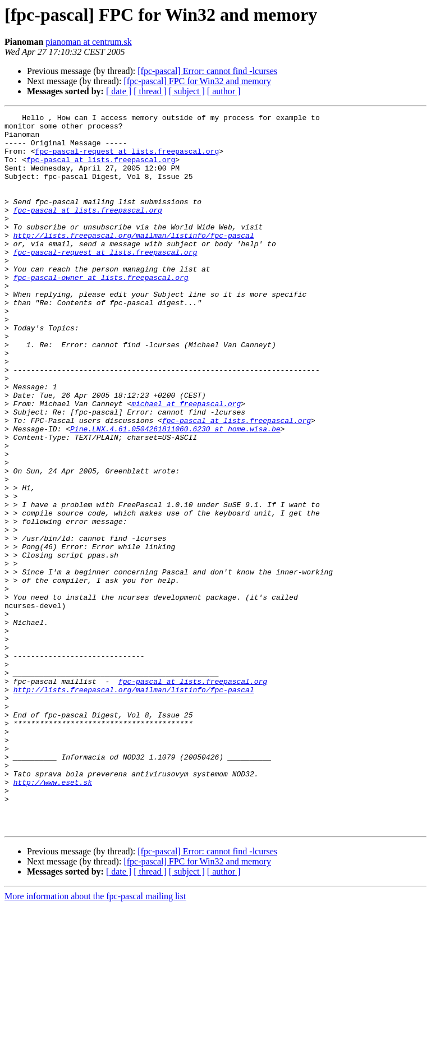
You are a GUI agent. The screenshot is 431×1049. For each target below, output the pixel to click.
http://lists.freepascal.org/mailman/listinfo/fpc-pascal (133, 260)
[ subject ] (187, 91)
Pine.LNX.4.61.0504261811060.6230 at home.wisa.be (175, 492)
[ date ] (118, 91)
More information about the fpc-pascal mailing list (95, 1039)
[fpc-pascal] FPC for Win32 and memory (197, 81)
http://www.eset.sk (52, 917)
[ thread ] (150, 91)
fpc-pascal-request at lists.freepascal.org (127, 159)
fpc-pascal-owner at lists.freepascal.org (101, 311)
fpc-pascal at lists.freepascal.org (100, 169)
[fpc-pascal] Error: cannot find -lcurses (207, 71)
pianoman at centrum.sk (88, 42)
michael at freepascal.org (186, 462)
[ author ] (224, 91)
